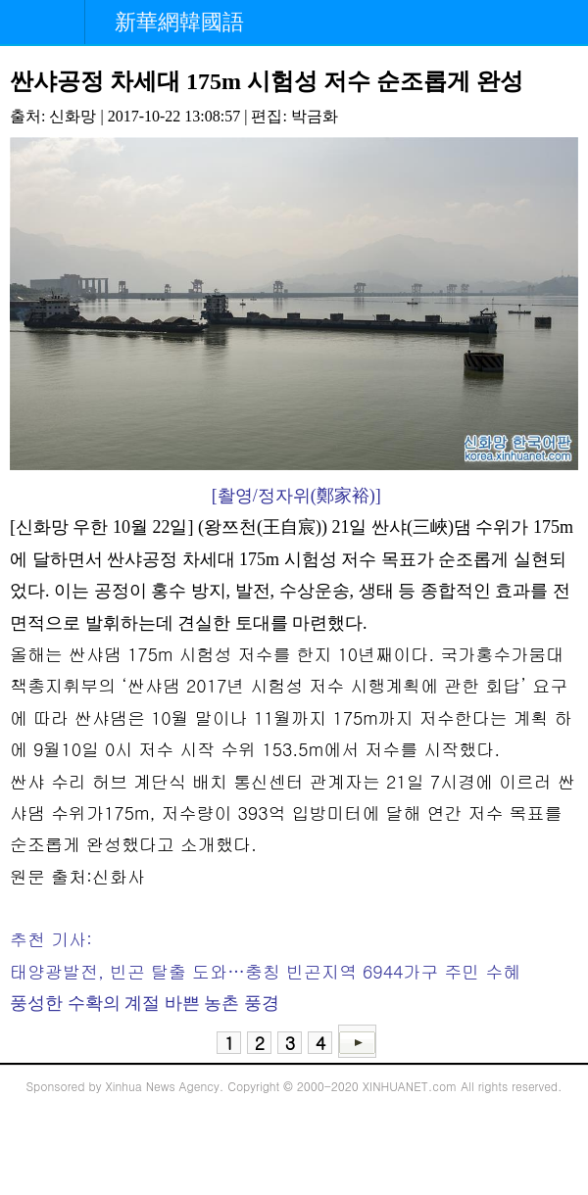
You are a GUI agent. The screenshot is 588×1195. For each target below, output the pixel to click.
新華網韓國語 (179, 22)
